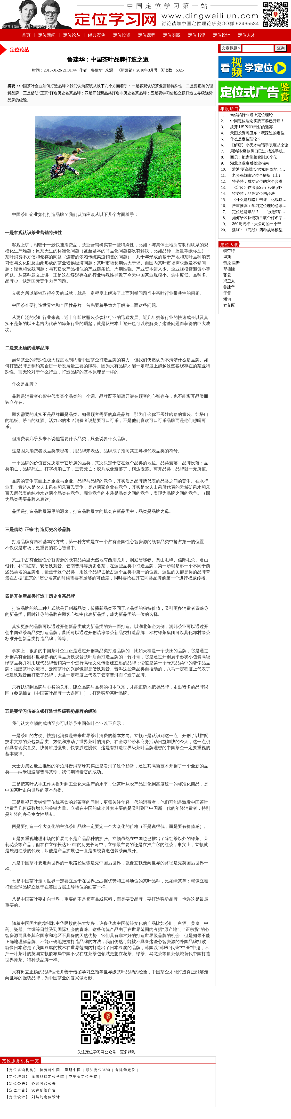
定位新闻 (47, 35)
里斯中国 (73, 1070)
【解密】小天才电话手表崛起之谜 (259, 145)
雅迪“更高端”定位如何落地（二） (260, 169)
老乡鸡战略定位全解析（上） (257, 175)
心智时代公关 (44, 1083)
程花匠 (229, 305)
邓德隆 (229, 269)
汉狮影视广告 (44, 1090)
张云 (227, 275)
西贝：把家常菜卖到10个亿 (253, 157)
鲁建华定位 (125, 1070)
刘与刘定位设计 (46, 1097)
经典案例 (96, 35)
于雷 (227, 293)
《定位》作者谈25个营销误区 (257, 187)
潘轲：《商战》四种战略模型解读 (261, 230)
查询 (281, 48)
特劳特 (229, 251)
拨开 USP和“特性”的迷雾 (251, 127)
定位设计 (221, 35)
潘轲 (227, 299)
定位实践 (171, 35)
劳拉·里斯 (231, 263)
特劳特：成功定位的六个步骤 (257, 181)
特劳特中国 (50, 1070)
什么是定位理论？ (245, 139)
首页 (26, 35)
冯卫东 (229, 281)
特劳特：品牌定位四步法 (253, 193)
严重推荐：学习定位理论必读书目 (261, 206)
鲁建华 (229, 287)
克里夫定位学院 (83, 1077)
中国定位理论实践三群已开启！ (257, 121)
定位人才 (246, 35)
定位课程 (146, 35)
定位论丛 (72, 35)
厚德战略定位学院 (48, 1077)
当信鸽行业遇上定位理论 (251, 115)
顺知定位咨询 (98, 1070)
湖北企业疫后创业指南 (249, 163)
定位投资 (121, 35)
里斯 (227, 257)
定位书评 (196, 35)
